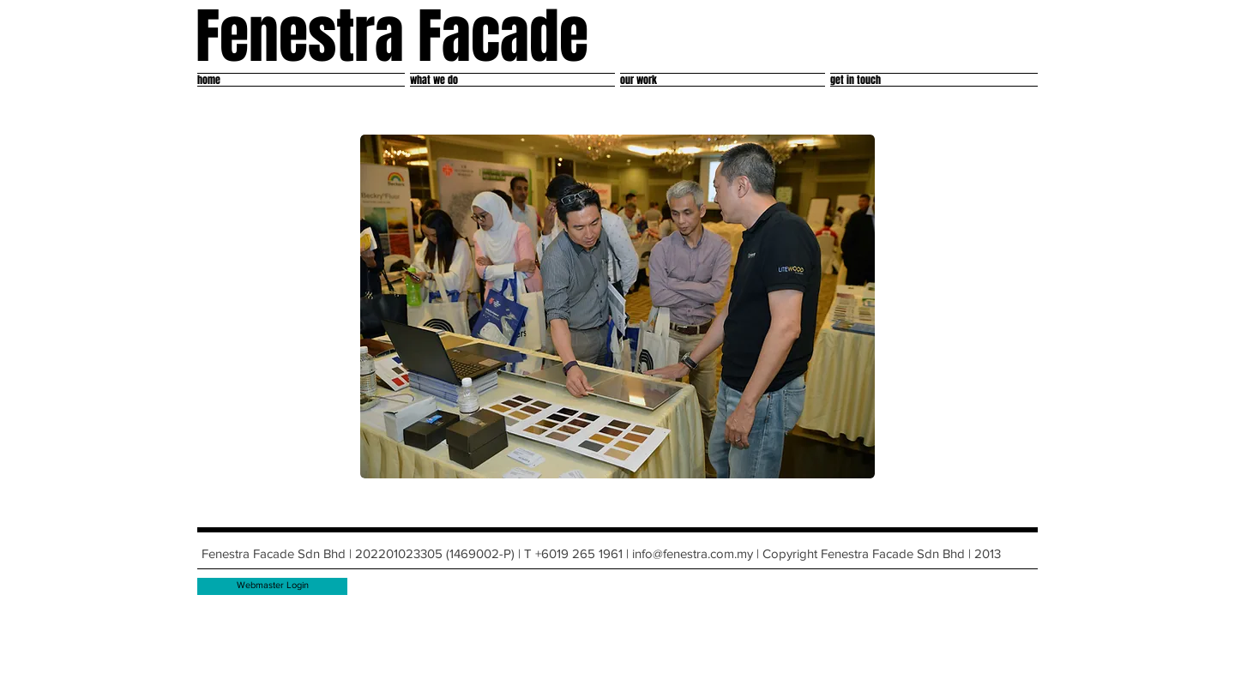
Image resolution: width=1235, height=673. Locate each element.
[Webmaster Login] (272, 586)
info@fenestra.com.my (692, 553)
